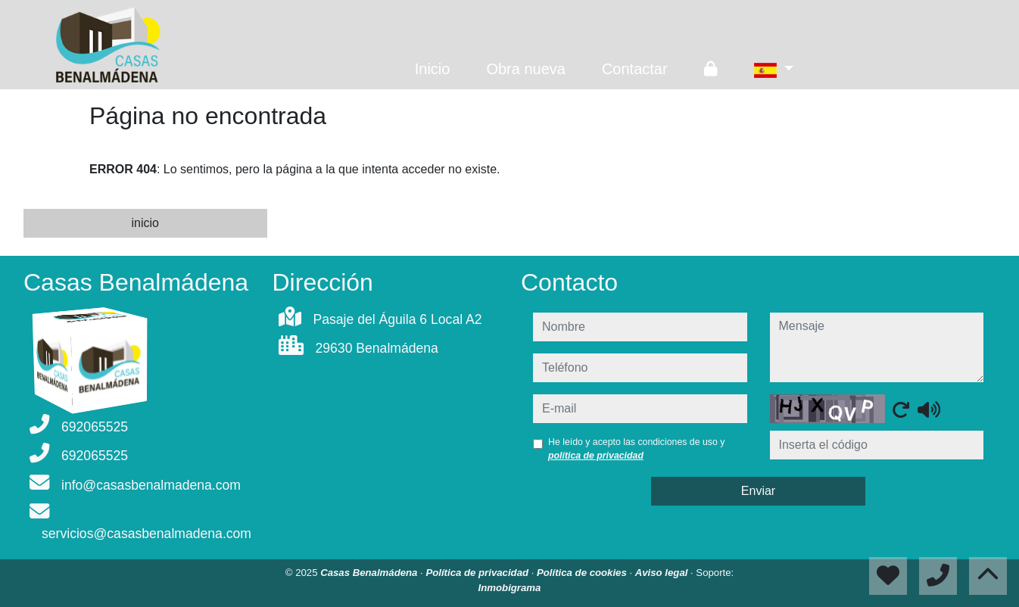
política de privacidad (595, 455)
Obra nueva (526, 69)
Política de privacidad (478, 572)
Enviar (758, 490)
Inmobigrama (509, 587)
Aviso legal (662, 572)
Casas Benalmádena (370, 572)
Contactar (635, 69)
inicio (145, 222)
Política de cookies (583, 572)
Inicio (432, 69)
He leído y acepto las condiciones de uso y (636, 449)
